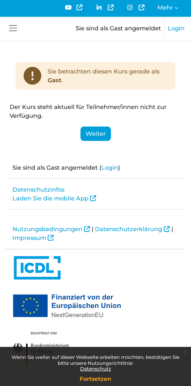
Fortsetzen (95, 378)
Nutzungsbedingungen (47, 229)
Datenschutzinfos (38, 189)
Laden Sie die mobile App (50, 198)
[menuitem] (73, 7)
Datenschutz (95, 369)
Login (176, 28)
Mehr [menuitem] (165, 7)
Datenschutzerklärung (128, 229)
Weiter (96, 133)
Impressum (29, 237)
